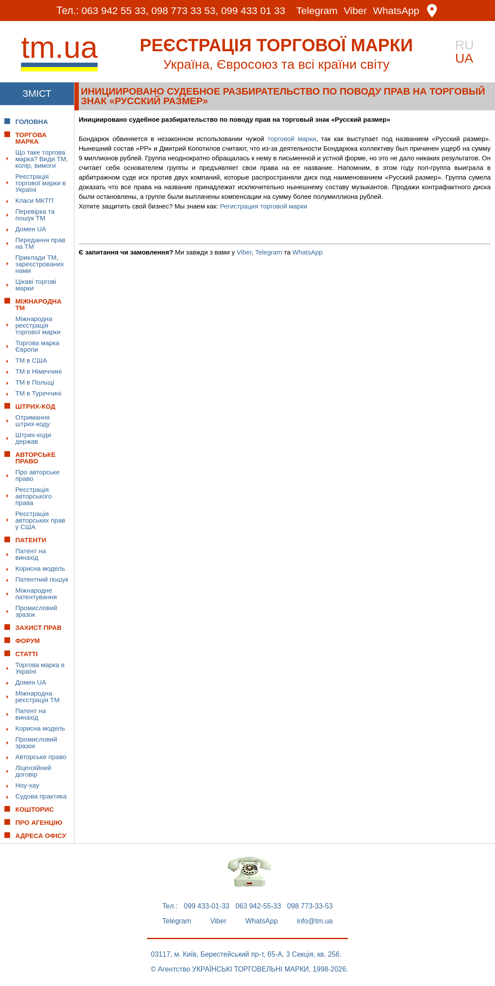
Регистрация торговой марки (263, 206)
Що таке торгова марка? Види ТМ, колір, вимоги (41, 159)
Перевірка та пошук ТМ (35, 214)
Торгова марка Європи (37, 346)
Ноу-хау (27, 785)
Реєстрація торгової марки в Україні (40, 183)
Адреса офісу (40, 835)
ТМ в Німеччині (38, 371)
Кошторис (34, 809)
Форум (27, 640)
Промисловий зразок (36, 611)
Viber (355, 11)
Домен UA (30, 229)
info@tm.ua (315, 921)
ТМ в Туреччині (38, 393)
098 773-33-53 (310, 906)
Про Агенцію (38, 822)
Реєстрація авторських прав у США (40, 520)
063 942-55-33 (258, 906)
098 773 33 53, (184, 10)
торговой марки (291, 138)
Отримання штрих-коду (32, 420)
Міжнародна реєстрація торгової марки (37, 325)
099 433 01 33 (253, 10)
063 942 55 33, (114, 10)
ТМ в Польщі (34, 382)
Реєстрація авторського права (33, 496)
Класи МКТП (34, 200)
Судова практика (41, 796)
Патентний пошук (41, 579)
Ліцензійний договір (33, 770)
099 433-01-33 (206, 906)
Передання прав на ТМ (40, 243)
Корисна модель (40, 568)
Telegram (317, 11)
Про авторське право (37, 475)
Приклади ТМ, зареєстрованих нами (39, 264)
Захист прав (38, 627)
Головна (31, 121)
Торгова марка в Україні (40, 668)
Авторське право (41, 756)
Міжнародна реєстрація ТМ (37, 696)
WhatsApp (396, 11)
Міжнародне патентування (36, 593)
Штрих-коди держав (33, 438)
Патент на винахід (30, 554)
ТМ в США (31, 360)
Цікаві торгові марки (35, 284)
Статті (26, 653)
